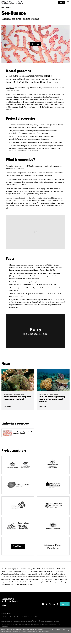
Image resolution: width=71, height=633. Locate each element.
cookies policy (44, 631)
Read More (7, 406)
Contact (3, 614)
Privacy (9, 614)
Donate (62, 2)
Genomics (10, 166)
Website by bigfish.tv (34, 617)
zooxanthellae (25, 97)
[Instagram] (50, 604)
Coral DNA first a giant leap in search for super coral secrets (52, 399)
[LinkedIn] (54, 604)
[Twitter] (46, 604)
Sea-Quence (9, 7)
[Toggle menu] (68, 2)
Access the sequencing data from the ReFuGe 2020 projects (23, 432)
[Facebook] (43, 604)
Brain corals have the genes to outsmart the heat (17, 398)
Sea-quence (10, 88)
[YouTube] (57, 604)
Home (2, 7)
